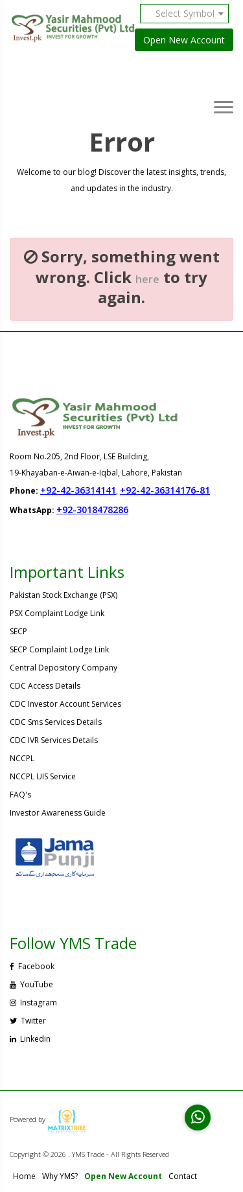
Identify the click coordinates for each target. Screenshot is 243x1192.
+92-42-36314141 (78, 490)
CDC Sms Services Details (56, 722)
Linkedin (30, 1038)
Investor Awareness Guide (58, 812)
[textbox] (189, 14)
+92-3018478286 (92, 509)
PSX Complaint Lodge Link (57, 613)
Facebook (32, 966)
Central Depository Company (63, 667)
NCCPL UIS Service (43, 776)
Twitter (28, 1020)
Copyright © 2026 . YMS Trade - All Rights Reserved (89, 1154)
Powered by (48, 1119)
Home (24, 1176)
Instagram (33, 1002)
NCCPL (22, 758)
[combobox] (189, 14)
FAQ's (20, 794)
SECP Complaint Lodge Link (59, 649)
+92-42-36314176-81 (165, 490)
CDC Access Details (45, 685)
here (147, 279)
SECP (18, 631)
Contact (182, 1176)
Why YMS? (60, 1176)
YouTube (31, 984)
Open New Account (184, 40)
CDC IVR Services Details (54, 740)
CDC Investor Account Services (65, 703)
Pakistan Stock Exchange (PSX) (63, 595)
